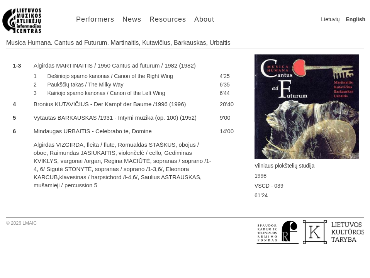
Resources (167, 19)
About (204, 19)
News (131, 19)
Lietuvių (330, 19)
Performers (95, 19)
